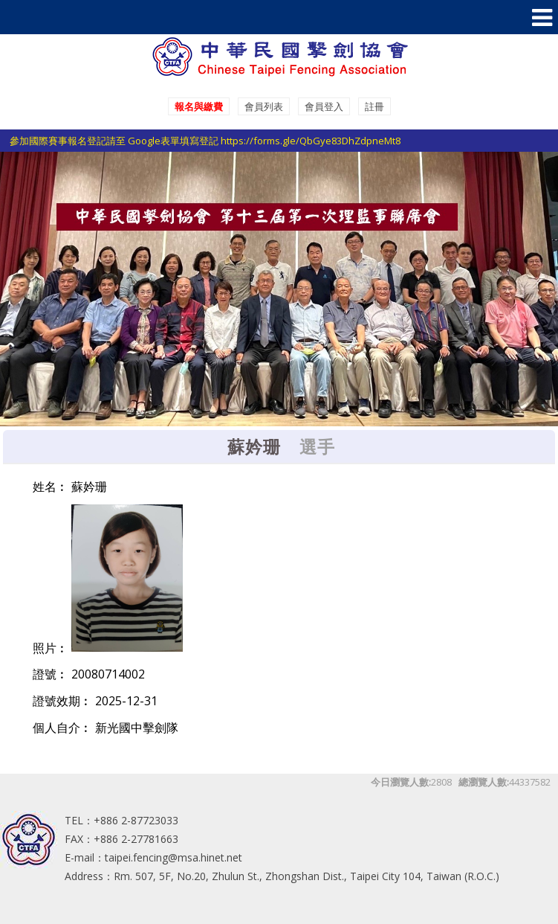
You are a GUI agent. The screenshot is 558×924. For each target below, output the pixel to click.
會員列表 (263, 106)
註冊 (374, 106)
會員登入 (324, 106)
